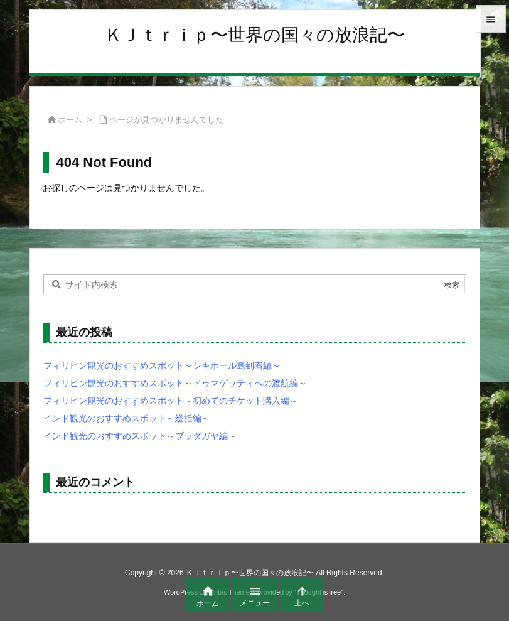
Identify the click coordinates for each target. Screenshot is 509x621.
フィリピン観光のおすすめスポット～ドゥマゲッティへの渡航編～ (175, 383)
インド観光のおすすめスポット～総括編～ (126, 418)
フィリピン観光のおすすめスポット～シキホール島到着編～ (162, 365)
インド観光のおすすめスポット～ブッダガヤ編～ (140, 436)
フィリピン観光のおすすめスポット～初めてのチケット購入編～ (170, 401)
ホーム (70, 119)
